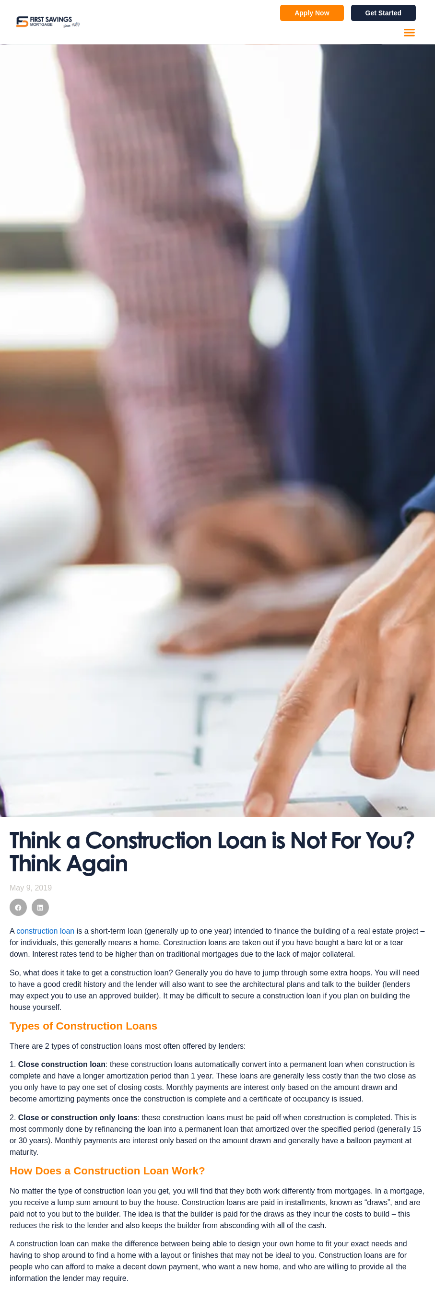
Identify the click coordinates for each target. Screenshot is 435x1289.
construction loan (45, 931)
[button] (409, 32)
